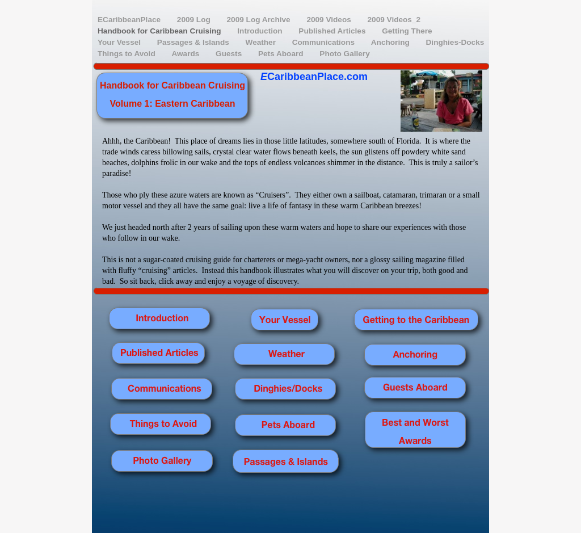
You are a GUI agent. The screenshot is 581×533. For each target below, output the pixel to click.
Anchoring (391, 42)
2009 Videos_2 (394, 19)
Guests (230, 53)
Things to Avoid (127, 53)
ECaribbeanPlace (130, 19)
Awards (186, 53)
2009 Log (195, 19)
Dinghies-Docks (455, 42)
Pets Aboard (281, 53)
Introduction (260, 31)
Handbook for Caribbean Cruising (160, 31)
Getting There (407, 31)
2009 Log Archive (260, 19)
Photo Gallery (344, 53)
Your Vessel (120, 42)
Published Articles (333, 31)
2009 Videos (329, 19)
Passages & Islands (194, 42)
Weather (262, 42)
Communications (324, 42)
